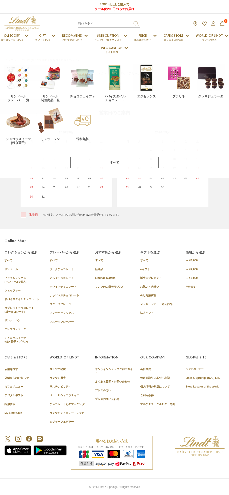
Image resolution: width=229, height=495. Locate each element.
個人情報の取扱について (155, 386)
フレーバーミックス (62, 312)
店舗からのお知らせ (16, 377)
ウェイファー (12, 290)
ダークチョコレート (62, 269)
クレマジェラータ (15, 329)
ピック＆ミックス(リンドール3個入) (15, 279)
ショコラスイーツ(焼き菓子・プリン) (16, 339)
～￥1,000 (192, 260)
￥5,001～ (192, 286)
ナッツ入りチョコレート (64, 295)
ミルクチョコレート (62, 278)
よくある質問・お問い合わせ (112, 381)
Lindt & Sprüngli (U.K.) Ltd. (203, 377)
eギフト (145, 269)
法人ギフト (147, 312)
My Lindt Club (13, 413)
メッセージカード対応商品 (156, 304)
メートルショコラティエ (64, 395)
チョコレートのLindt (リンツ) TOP (26, 60)
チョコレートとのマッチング (67, 404)
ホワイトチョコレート (63, 286)
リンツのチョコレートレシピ (67, 413)
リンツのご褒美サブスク (110, 286)
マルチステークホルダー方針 (157, 404)
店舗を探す (11, 369)
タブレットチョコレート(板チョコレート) (19, 309)
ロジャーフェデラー (62, 421)
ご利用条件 (147, 395)
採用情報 (9, 404)
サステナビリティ (60, 386)
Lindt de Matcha (105, 278)
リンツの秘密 (58, 369)
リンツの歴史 (58, 377)
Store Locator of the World (202, 386)
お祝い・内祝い (149, 286)
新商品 (99, 269)
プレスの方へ (103, 390)
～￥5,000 (192, 278)
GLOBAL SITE (195, 369)
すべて (8, 260)
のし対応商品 (148, 295)
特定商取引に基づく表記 (155, 377)
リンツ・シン (12, 320)
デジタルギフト (13, 395)
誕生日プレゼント (151, 278)
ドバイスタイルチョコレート (21, 299)
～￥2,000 (192, 269)
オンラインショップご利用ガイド (114, 371)
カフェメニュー (13, 386)
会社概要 (145, 369)
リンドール (11, 269)
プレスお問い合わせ (107, 399)
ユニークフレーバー (62, 304)
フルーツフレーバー (62, 321)
